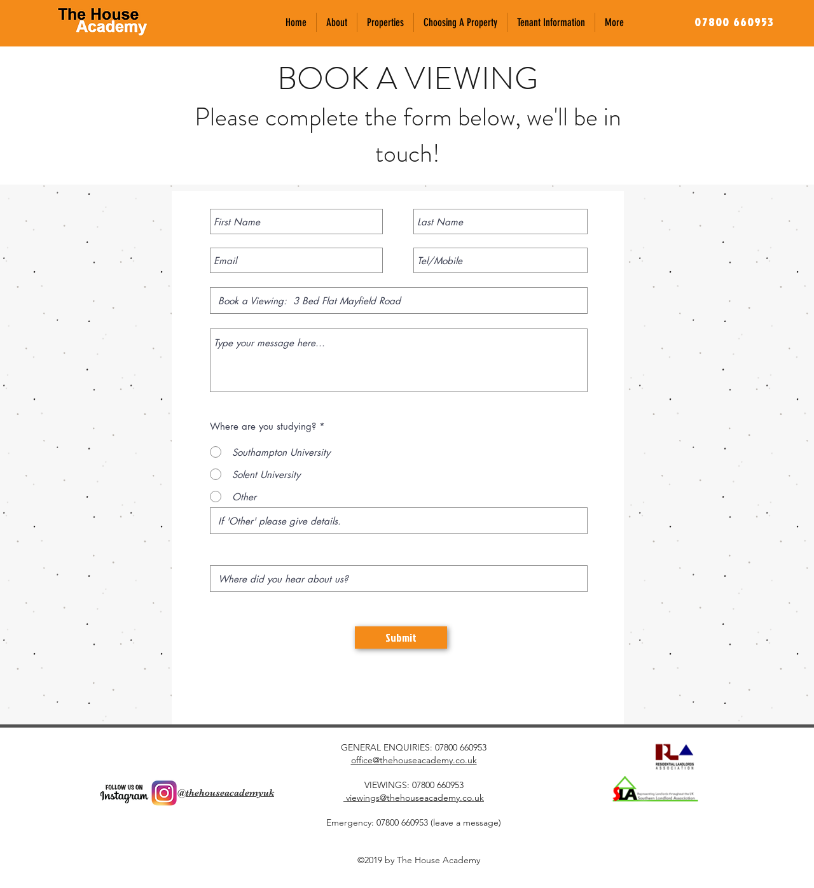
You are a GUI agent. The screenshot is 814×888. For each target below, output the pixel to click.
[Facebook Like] (192, 754)
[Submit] (401, 637)
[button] (385, 22)
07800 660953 (460, 747)
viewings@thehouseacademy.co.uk (413, 797)
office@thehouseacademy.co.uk (414, 760)
